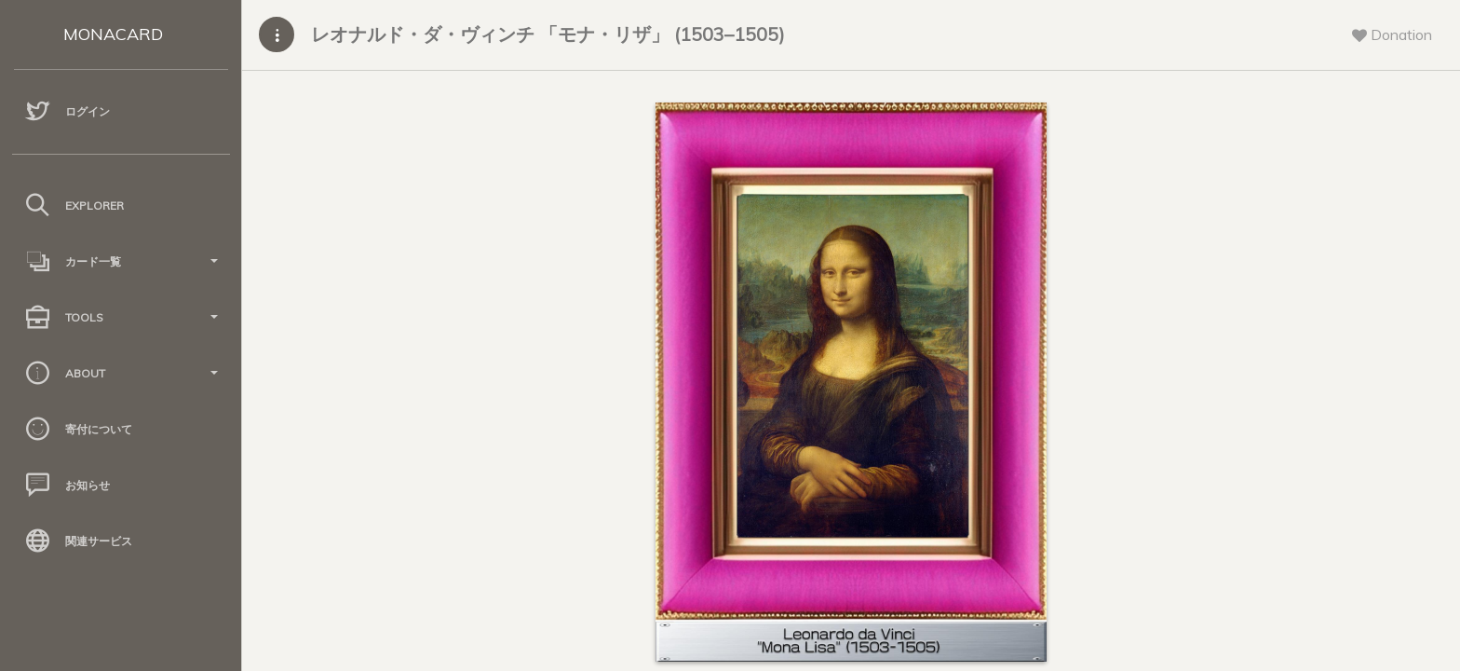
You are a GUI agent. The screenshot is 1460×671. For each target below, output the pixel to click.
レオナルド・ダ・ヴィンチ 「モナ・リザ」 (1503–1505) (548, 34)
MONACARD (113, 34)
